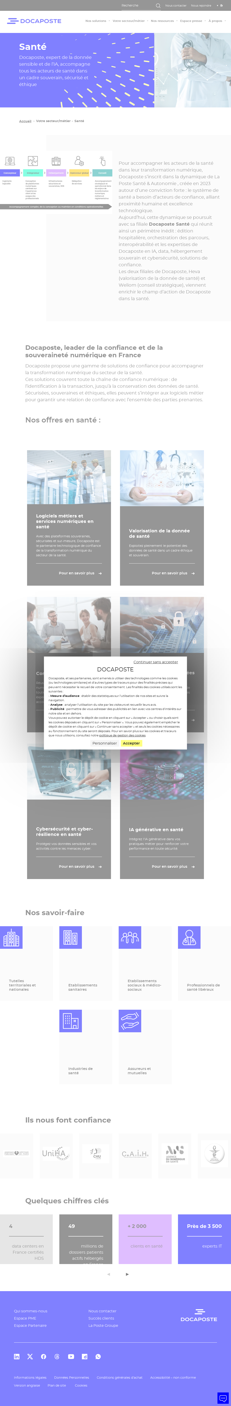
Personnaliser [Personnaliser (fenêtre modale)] (104, 743)
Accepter (131, 743)
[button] (223, 1398)
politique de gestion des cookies (122, 735)
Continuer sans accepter (156, 662)
